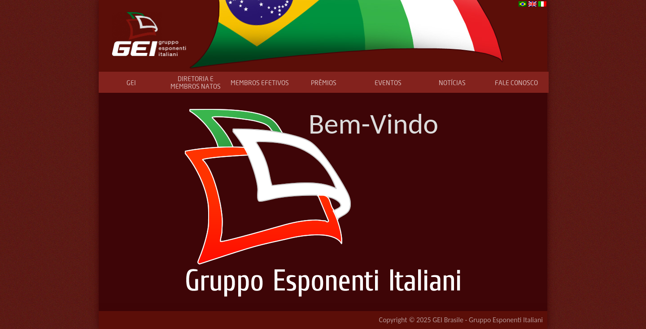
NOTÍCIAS (452, 83)
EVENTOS (388, 83)
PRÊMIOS (323, 83)
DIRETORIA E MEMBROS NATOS (195, 82)
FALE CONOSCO (516, 83)
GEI (131, 83)
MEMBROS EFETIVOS (260, 83)
